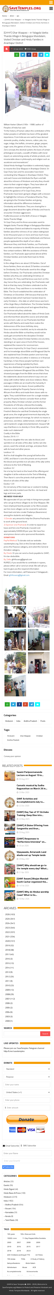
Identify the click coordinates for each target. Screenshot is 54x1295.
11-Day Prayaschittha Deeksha (34, 1238)
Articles (7, 1181)
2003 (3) (9, 1016)
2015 (28, 1246)
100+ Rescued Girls (27, 1234)
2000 (9, 1242)
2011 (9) (9, 980)
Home (4, 15)
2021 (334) (10, 936)
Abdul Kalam (30, 1263)
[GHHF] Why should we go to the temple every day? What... (32, 867)
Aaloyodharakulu (13, 1263)
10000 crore (12, 1238)
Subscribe (8, 1167)
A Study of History (37, 1259)
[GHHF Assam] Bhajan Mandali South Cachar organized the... (32, 880)
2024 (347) (10, 923)
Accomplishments (14, 1271)
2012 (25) (9, 976)
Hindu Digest (9, 1189)
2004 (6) (9, 1012)
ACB (34, 1267)
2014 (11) (9, 967)
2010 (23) (9, 985)
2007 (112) (10, 998)
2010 (9, 1246)
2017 (38, 1246)
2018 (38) (9, 949)
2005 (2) (9, 1007)
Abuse (24, 1267)
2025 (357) (10, 918)
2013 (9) (9, 972)
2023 (28, 1250)
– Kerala (7, 1216)
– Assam (8, 1208)
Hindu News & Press (12, 1193)
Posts (42, 721)
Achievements (32, 1271)
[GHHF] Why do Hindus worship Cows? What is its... (33, 893)
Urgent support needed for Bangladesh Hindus (24, 1050)
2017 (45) (9, 954)
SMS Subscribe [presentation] (28, 1145)
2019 (19, 1250)
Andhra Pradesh (30, 721)
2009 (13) (9, 989)
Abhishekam (12, 1267)
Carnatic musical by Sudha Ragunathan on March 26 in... (32, 787)
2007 (19, 1242)
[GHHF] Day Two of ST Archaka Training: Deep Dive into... (33, 813)
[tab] (11, 1145)
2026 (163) (10, 914)
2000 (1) (9, 1020)
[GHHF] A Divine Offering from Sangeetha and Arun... (32, 827)
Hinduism (9, 721)
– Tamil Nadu (9, 1220)
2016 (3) (9, 958)
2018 (9, 1250)
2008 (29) (9, 994)
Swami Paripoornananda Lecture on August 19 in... (30, 773)
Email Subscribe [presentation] (11, 1145)
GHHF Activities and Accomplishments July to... (30, 800)
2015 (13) (9, 963)
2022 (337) (10, 932)
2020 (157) (10, 940)
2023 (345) (10, 927)
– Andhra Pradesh (11, 1204)
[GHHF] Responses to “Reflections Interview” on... (31, 840)
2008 (28, 1242)
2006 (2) (9, 1003)
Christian (39, 735)
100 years (11, 1234)
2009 (38, 1242)
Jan (18, 15)
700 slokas (11, 1259)
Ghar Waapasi (25, 735)
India (18, 721)
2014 (19, 1246)
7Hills (23, 1259)
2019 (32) (9, 945)
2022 (12, 15)
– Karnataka (9, 1212)
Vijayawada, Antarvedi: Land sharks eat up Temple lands (31, 853)
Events (7, 1185)
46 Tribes (39, 1254)
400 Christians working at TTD (18, 1254)
